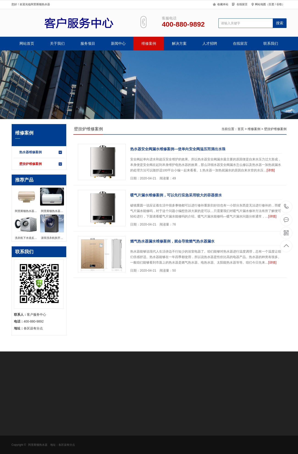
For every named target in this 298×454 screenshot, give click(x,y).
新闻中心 (118, 43)
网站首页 (26, 43)
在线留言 (242, 4)
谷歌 (279, 4)
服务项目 (87, 43)
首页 (240, 129)
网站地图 (260, 4)
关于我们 (57, 43)
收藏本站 (222, 4)
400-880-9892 (286, 207)
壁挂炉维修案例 (41, 164)
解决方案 (179, 43)
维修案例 (148, 43)
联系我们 (270, 43)
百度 (271, 4)
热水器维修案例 (41, 152)
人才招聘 (209, 43)
